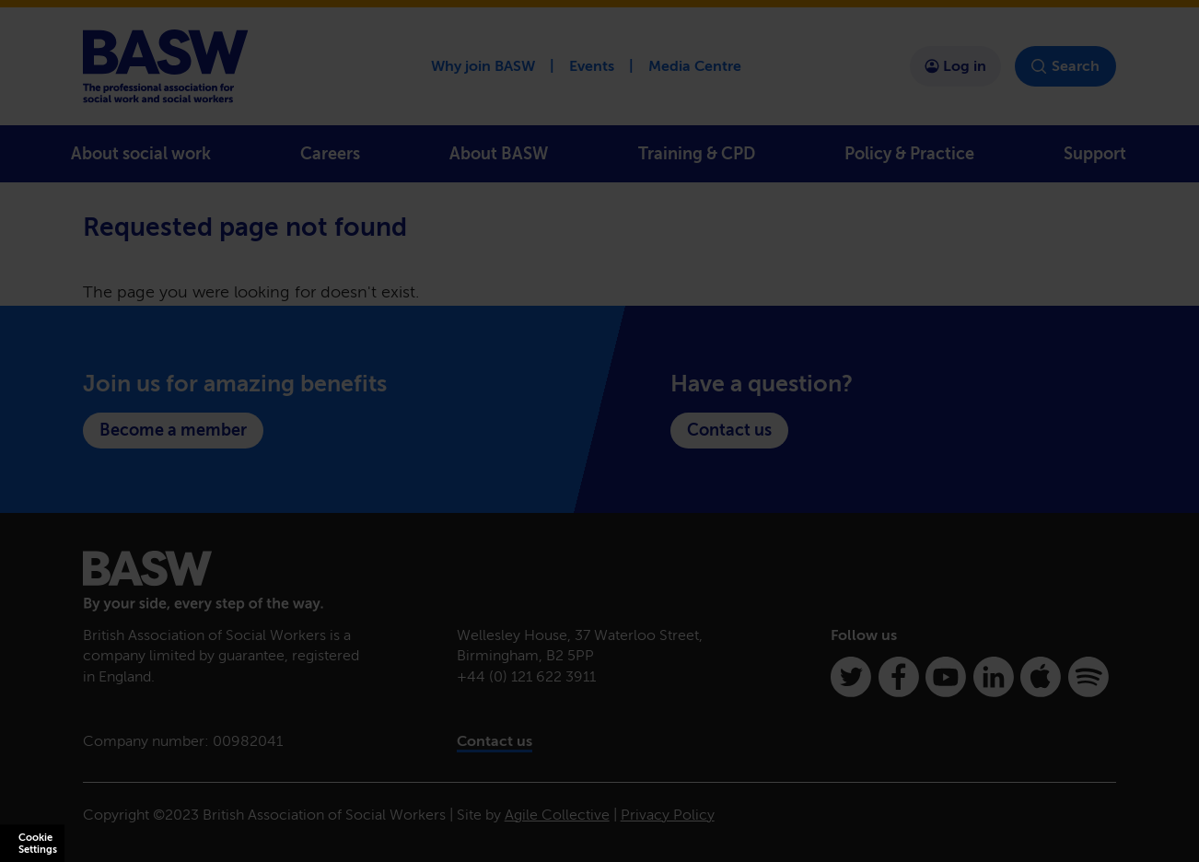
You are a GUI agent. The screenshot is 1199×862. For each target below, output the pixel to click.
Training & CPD (696, 154)
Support (1095, 154)
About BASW (498, 154)
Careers (330, 154)
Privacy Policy (668, 814)
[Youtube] (945, 677)
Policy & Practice (909, 154)
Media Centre (694, 66)
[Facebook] (899, 677)
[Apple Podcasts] (1040, 677)
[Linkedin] (993, 677)
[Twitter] (851, 677)
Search (1065, 66)
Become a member (173, 430)
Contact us (729, 430)
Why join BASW (483, 66)
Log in (955, 66)
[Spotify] (1088, 677)
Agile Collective (557, 814)
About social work (141, 154)
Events (591, 66)
